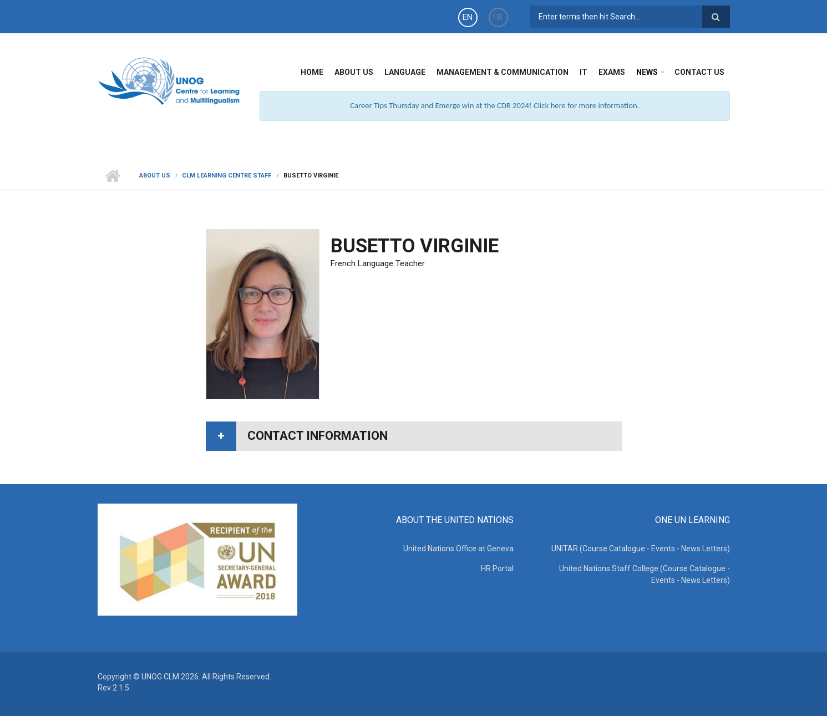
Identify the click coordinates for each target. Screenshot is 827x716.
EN (468, 17)
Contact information (317, 436)
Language (404, 72)
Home (312, 72)
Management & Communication (503, 72)
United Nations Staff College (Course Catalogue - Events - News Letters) (644, 574)
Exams (611, 72)
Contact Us (699, 72)
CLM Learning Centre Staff (226, 175)
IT (583, 72)
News (647, 72)
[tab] (414, 436)
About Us (353, 72)
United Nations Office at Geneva (458, 548)
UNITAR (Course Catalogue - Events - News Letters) (640, 548)
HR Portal (497, 568)
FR (498, 17)
